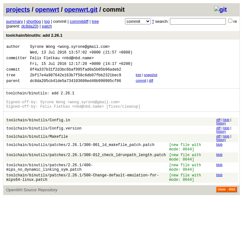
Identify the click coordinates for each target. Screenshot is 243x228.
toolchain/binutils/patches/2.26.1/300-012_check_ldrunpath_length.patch (86, 168)
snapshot (150, 79)
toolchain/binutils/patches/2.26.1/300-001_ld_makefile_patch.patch (80, 156)
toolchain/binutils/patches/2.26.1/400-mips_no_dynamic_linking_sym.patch (49, 182)
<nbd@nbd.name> (78, 60)
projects (18, 9)
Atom (221, 207)
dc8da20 (29, 26)
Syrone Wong (42, 47)
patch (47, 26)
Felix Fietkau (45, 60)
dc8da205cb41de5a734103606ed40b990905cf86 (75, 87)
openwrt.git (80, 9)
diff (151, 86)
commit (141, 86)
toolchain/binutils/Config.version (44, 139)
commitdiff (79, 21)
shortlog (33, 21)
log (47, 21)
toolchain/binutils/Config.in (38, 131)
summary (14, 21)
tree (95, 21)
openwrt (47, 9)
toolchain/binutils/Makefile (37, 147)
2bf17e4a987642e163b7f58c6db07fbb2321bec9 (75, 80)
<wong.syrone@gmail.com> (83, 47)
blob (226, 130)
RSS (232, 207)
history (221, 134)
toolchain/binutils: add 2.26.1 (34, 35)
